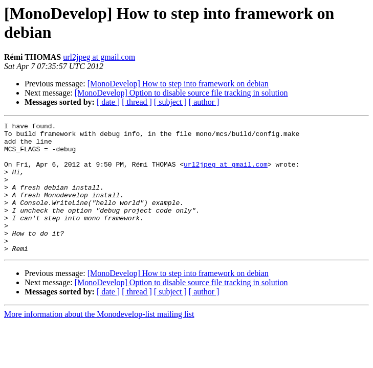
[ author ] (204, 102)
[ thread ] (137, 102)
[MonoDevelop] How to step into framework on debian (178, 83)
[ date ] (108, 102)
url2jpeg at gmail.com (99, 57)
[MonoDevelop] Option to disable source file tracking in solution (181, 92)
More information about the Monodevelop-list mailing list (99, 340)
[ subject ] (170, 102)
